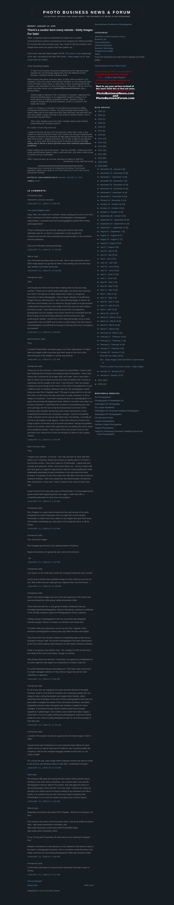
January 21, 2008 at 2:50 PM (43, 440)
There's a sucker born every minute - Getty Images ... (123, 366)
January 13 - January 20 (111, 371)
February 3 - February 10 (111, 344)
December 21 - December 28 (113, 173)
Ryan (29, 774)
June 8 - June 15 (107, 274)
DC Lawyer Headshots (104, 407)
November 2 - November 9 (112, 196)
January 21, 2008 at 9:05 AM (43, 203)
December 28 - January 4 (111, 169)
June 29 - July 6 (107, 263)
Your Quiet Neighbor (36, 210)
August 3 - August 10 (109, 243)
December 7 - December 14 (112, 177)
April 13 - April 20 (108, 305)
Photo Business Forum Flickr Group (73, 170)
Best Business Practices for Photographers (113, 24)
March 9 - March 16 (109, 325)
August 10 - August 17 (110, 239)
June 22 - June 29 (108, 266)
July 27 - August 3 (108, 247)
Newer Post (32, 885)
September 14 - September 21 (113, 224)
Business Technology (104, 48)
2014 (100, 142)
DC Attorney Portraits (104, 418)
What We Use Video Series (111, 356)
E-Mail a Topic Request (115, 77)
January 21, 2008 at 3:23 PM (43, 501)
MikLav (30, 256)
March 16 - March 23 (109, 321)
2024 (100, 115)
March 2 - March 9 (108, 329)
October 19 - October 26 (111, 204)
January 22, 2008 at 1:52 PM (43, 801)
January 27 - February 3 (111, 348)
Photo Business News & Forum (87, 12)
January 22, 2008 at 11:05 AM (44, 725)
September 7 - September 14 (113, 227)
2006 (100, 384)
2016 (100, 135)
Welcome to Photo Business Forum (110, 36)
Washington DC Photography (107, 404)
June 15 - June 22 (108, 270)
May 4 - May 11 (107, 294)
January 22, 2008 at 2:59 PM (43, 857)
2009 (100, 162)
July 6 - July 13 (107, 259)
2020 (100, 123)
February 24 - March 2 (110, 333)
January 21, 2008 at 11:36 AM (44, 250)
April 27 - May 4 (107, 298)
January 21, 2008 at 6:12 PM (43, 528)
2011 (100, 154)
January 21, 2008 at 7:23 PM (43, 562)
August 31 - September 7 (111, 231)
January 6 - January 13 (110, 375)
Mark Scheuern (34, 339)
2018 (100, 127)
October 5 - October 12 (110, 212)
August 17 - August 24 (110, 235)
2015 (100, 138)
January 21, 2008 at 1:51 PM (43, 359)
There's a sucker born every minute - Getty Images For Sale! (60, 31)
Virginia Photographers (105, 421)
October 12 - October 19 (111, 208)
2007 (100, 380)
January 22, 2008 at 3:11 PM (43, 875)
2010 (100, 158)
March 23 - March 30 (109, 317)
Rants (97, 54)
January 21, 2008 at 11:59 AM (44, 270)
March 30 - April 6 (108, 313)
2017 (100, 131)
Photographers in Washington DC (109, 400)
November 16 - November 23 (113, 189)
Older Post (88, 885)
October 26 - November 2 (111, 200)
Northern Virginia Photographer (108, 424)
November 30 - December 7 (112, 181)
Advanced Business (103, 45)
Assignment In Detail (104, 51)
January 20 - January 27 (111, 352)
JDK (53, 132)
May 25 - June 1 (107, 282)
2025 (100, 111)
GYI (67, 53)
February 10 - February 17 (111, 340)
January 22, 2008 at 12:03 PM (44, 768)
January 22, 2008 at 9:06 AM (43, 679)
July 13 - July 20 (107, 255)
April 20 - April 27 (108, 302)
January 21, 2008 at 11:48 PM (44, 586)
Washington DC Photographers (108, 414)
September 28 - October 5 (111, 216)
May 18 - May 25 (107, 286)
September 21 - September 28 (113, 220)
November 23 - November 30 (113, 185)
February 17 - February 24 (111, 337)
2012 (100, 150)
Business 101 (101, 39)
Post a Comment (34, 881)
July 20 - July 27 (107, 251)
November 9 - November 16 (112, 192)
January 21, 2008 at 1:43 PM (43, 332)
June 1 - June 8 (107, 278)
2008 (100, 166)
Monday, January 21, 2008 (70, 177)
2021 (100, 119)
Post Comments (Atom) (49, 891)
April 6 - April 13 (107, 309)
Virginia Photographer (104, 428)
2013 (100, 146)
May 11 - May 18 (107, 290)
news (37, 181)
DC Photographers (103, 397)
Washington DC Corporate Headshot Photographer (117, 411)
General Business (102, 42)
